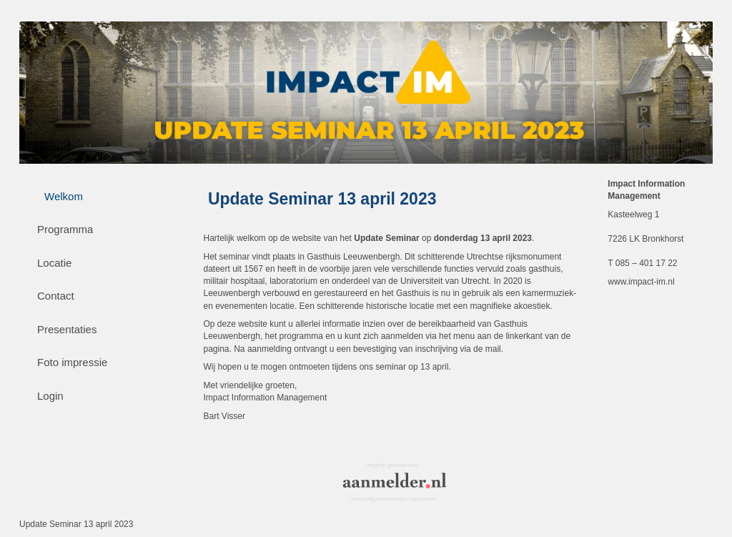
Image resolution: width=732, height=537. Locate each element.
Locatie (54, 263)
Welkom (63, 196)
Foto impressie (72, 362)
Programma (65, 229)
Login (50, 396)
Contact (55, 296)
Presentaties (67, 329)
